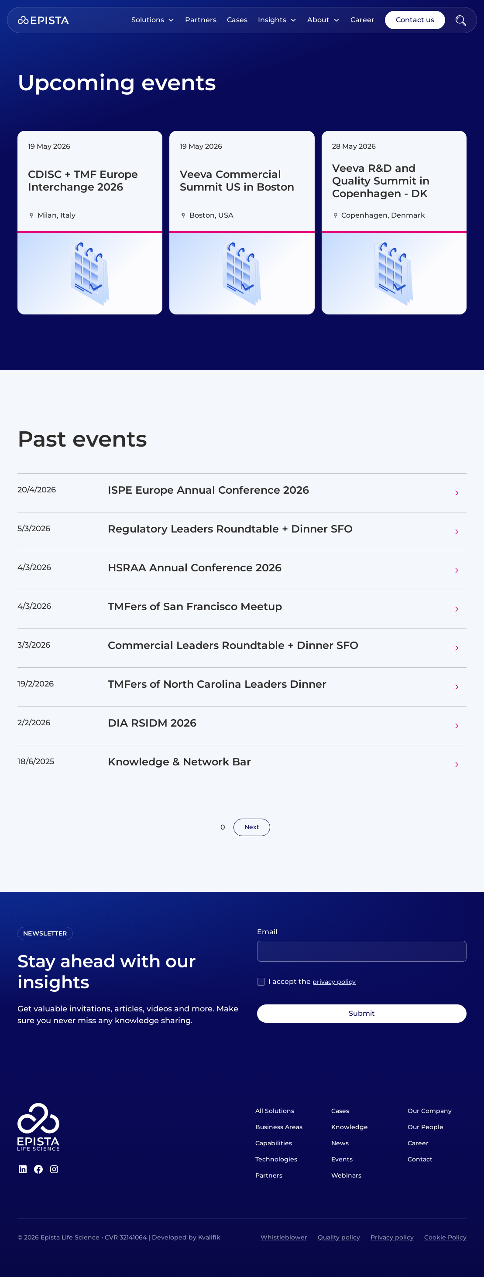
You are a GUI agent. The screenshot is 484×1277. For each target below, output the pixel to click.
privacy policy (334, 982)
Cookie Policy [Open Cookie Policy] (445, 1237)
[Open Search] (461, 20)
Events (342, 1159)
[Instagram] (54, 1169)
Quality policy (339, 1237)
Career (362, 20)
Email (267, 932)
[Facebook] (38, 1169)
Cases (237, 20)
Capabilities (273, 1143)
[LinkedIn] (22, 1169)
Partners (200, 20)
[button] (153, 20)
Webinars (346, 1175)
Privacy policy (392, 1237)
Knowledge (349, 1127)
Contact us (415, 20)
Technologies (276, 1159)
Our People (425, 1127)
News (340, 1143)
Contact (420, 1159)
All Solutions (274, 1111)
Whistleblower (284, 1237)
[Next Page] (251, 827)
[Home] (43, 20)
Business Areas (278, 1127)
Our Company (430, 1111)
